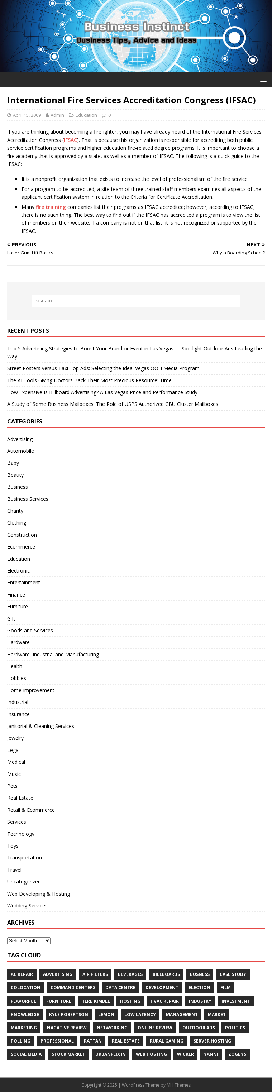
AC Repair (22, 974)
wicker (185, 1054)
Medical (16, 761)
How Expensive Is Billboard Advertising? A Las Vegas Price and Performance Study (102, 392)
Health (14, 666)
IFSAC (70, 139)
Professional (57, 1041)
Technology (20, 833)
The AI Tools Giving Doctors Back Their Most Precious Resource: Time (89, 380)
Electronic (18, 570)
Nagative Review (67, 1028)
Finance (16, 594)
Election (199, 988)
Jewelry (15, 737)
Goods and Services (30, 630)
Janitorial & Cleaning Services (40, 726)
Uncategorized (24, 881)
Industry (200, 1001)
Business (17, 486)
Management (182, 1014)
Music (14, 774)
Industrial (17, 702)
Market (217, 1014)
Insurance (18, 714)
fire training (51, 206)
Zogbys (237, 1054)
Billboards (166, 974)
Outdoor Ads (198, 1028)
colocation (25, 988)
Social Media (26, 1054)
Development (161, 988)
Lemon (106, 1014)
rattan (93, 1041)
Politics (235, 1028)
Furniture (17, 606)
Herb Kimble (95, 1001)
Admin (57, 115)
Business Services (27, 498)
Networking (112, 1028)
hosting (130, 1001)
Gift (11, 618)
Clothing (16, 522)
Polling (20, 1041)
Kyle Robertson (68, 1014)
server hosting (212, 1041)
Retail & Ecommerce (31, 809)
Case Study (233, 974)
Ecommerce (21, 546)
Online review (155, 1028)
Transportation (24, 857)
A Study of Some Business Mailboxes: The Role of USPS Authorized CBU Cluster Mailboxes (112, 404)
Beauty (15, 474)
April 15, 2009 (27, 115)
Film (225, 988)
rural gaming (166, 1041)
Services (16, 821)
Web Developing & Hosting (38, 893)
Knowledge (25, 1014)
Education (86, 115)
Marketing (24, 1028)
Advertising (20, 439)
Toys (13, 845)
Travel (14, 869)
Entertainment (23, 582)
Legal (13, 750)
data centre (120, 988)
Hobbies (16, 678)
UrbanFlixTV (110, 1054)
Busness (200, 974)
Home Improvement (30, 690)
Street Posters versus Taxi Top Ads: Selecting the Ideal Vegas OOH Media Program (103, 368)
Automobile (20, 450)
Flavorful (23, 1001)
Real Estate (20, 797)
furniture (58, 1001)
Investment (235, 1001)
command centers (73, 988)
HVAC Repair (165, 1001)
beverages (130, 974)
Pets (12, 785)
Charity (15, 510)
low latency (140, 1014)
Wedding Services (27, 905)
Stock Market (68, 1054)
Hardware (18, 642)
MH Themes (179, 1085)
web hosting (151, 1054)
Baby (13, 462)
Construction (22, 534)
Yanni (211, 1054)
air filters (95, 974)
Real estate (126, 1041)
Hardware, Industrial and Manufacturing (53, 654)
